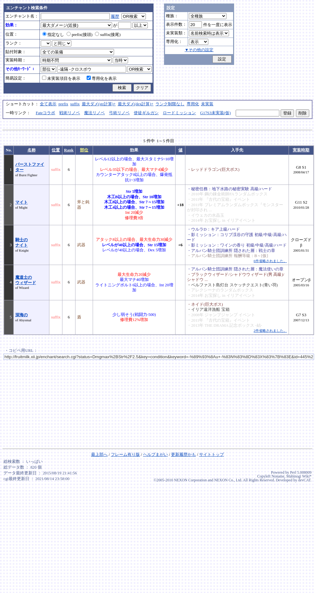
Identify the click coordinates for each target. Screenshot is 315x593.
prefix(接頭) (79, 34)
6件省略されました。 (270, 261)
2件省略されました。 (270, 330)
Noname (277, 476)
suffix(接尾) (107, 34)
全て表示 (48, 104)
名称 (31, 150)
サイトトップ (211, 454)
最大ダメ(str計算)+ (99, 104)
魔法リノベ (94, 113)
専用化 (193, 104)
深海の (21, 315)
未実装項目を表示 (61, 78)
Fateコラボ (45, 113)
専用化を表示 (102, 78)
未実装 (207, 104)
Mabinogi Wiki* (298, 476)
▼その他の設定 (199, 50)
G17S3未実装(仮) (215, 113)
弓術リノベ (119, 113)
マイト (21, 202)
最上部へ (99, 454)
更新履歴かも (183, 454)
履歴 (115, 16)
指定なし (53, 34)
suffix (75, 104)
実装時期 (301, 150)
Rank (69, 150)
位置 (56, 150)
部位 (84, 150)
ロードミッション (179, 113)
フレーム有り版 (125, 454)
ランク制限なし (169, 104)
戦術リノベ (69, 113)
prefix (63, 104)
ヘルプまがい (155, 454)
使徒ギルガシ (146, 113)
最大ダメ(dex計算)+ (136, 104)
